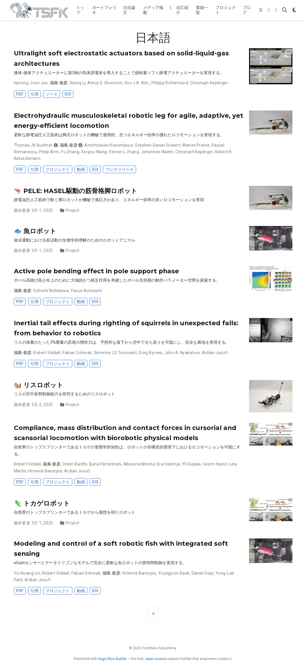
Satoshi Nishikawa (50, 290)
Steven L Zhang (124, 151)
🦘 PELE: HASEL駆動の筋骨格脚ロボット (75, 191)
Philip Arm (49, 151)
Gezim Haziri (215, 464)
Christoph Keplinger (209, 83)
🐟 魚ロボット (35, 231)
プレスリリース (119, 169)
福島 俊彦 (59, 83)
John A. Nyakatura (182, 352)
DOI (68, 94)
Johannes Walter (157, 151)
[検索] (284, 10)
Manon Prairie (195, 145)
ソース (51, 94)
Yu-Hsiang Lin (27, 573)
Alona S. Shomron (104, 83)
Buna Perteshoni (105, 464)
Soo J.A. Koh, (136, 83)
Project (72, 210)
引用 (34, 94)
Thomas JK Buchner (33, 145)
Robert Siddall (46, 352)
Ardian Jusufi (215, 352)
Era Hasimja (168, 464)
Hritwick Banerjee (45, 471)
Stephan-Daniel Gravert (157, 145)
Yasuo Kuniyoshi (86, 290)
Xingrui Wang (94, 151)
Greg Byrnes (150, 352)
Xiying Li (78, 83)
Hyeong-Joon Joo (31, 83)
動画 (81, 169)
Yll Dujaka (191, 464)
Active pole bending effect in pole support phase (96, 271)
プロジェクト (57, 169)
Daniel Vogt (203, 573)
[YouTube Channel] (269, 10)
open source (155, 659)
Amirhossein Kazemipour (108, 145)
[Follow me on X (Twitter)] (261, 10)
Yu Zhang (70, 151)
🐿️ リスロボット (38, 385)
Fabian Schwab (77, 352)
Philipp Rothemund (169, 83)
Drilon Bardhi (74, 464)
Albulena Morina (139, 464)
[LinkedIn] (276, 10)
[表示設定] (294, 10)
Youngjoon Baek (174, 573)
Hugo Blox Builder (112, 659)
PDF (19, 94)
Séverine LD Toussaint (115, 352)
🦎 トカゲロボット (42, 503)
